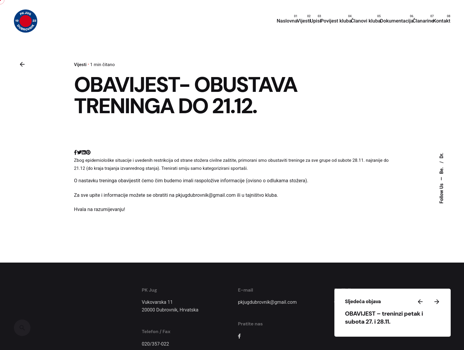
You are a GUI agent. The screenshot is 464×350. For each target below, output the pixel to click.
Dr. (441, 155)
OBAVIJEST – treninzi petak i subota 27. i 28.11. (405, 313)
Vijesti (80, 64)
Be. (441, 170)
